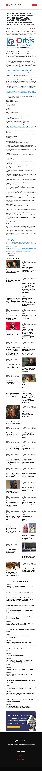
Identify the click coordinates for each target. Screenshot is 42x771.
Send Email (10, 239)
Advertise (20, 755)
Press (20, 754)
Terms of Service (20, 758)
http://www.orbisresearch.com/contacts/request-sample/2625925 (19, 70)
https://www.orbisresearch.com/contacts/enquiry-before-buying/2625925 (20, 127)
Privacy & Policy (20, 759)
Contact (20, 756)
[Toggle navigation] (34, 5)
